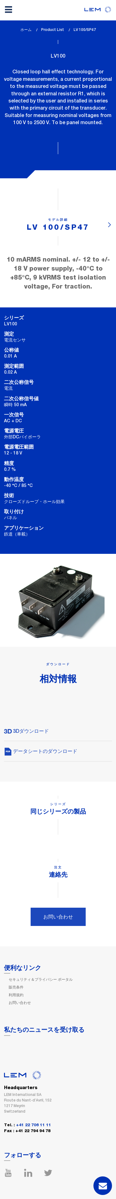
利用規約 (16, 995)
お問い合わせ (58, 917)
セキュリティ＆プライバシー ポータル (41, 979)
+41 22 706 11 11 (33, 1125)
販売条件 (16, 987)
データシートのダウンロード (40, 751)
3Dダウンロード (26, 731)
